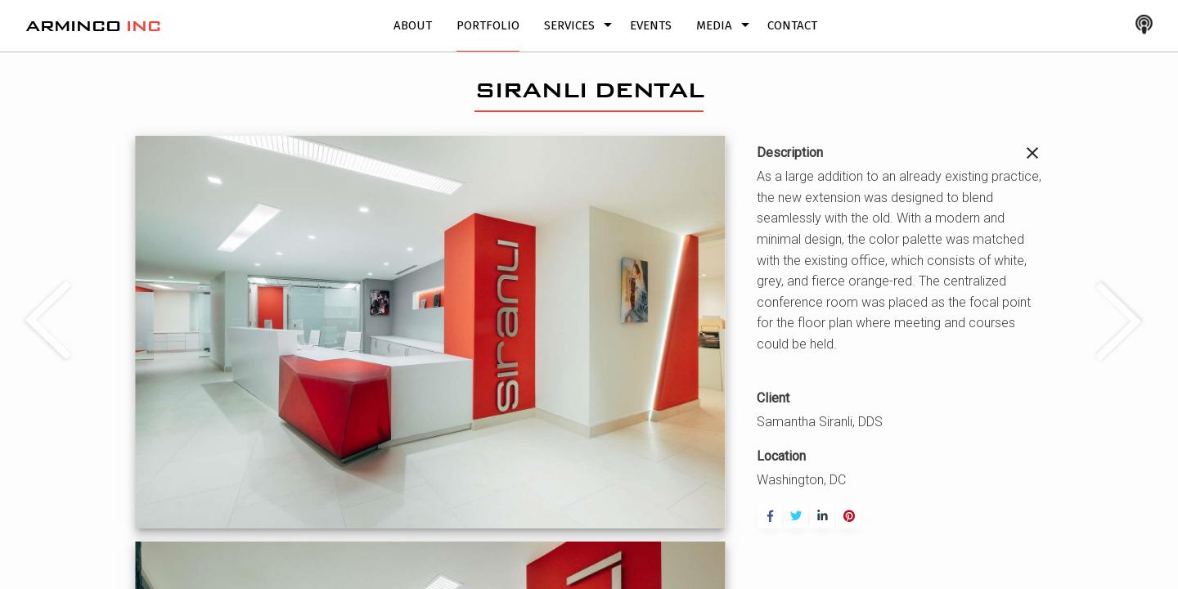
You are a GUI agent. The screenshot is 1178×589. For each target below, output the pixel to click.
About (412, 25)
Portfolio (487, 25)
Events (651, 25)
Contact (792, 25)
